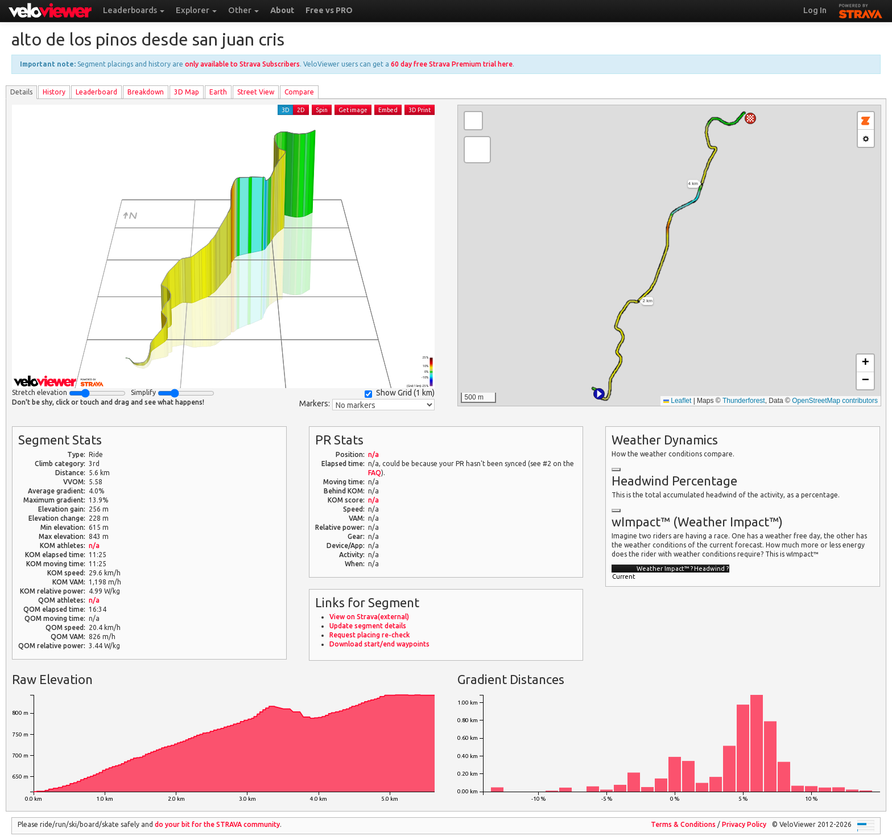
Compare (299, 92)
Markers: (314, 403)
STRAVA (860, 9)
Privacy (744, 824)
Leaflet (677, 401)
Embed (388, 109)
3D (286, 109)
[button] (599, 394)
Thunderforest (743, 401)
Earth (218, 92)
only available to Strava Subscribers (242, 64)
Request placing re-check (369, 635)
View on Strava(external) (369, 616)
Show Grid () (400, 393)
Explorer (196, 10)
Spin (322, 109)
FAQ (374, 472)
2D (301, 109)
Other (243, 10)
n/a (94, 545)
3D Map (186, 92)
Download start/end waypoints (379, 644)
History (54, 92)
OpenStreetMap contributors (835, 401)
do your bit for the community (217, 824)
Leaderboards (133, 10)
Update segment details (367, 625)
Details (21, 92)
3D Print (419, 109)
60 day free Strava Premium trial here (452, 64)
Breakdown (145, 92)
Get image (352, 109)
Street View (255, 92)
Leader (96, 92)
